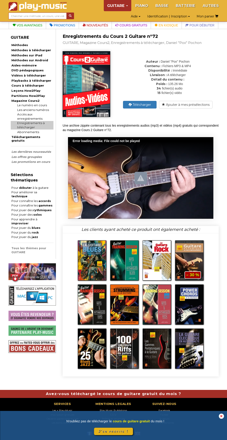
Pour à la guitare (30, 187)
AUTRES (211, 5)
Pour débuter (199, 25)
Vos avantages (27, 25)
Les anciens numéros (33, 110)
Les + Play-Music (62, 410)
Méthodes (19, 45)
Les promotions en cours (30, 162)
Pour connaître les (31, 201)
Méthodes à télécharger (31, 50)
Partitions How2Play (28, 96)
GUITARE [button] (117, 5)
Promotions (62, 25)
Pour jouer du (25, 228)
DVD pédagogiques (27, 70)
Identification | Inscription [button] (168, 16)
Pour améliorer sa (24, 194)
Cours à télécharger (27, 85)
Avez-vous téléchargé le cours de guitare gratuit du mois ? (113, 393)
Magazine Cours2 (25, 100)
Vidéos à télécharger (28, 75)
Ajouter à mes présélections (186, 105)
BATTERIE (185, 5)
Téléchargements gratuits (25, 138)
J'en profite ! (113, 431)
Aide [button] (135, 16)
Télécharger (140, 105)
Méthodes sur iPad (26, 55)
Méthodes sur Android (29, 60)
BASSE (161, 5)
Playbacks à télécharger (31, 80)
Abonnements (28, 132)
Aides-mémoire (24, 65)
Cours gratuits (131, 25)
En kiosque (166, 25)
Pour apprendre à (24, 221)
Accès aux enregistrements (29, 116)
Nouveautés (95, 25)
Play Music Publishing (113, 410)
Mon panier (207, 16)
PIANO (141, 5)
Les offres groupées (26, 157)
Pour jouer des (31, 210)
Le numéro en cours (32, 105)
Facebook (164, 410)
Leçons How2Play (25, 90)
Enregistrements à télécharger (31, 125)
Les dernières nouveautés (31, 151)
